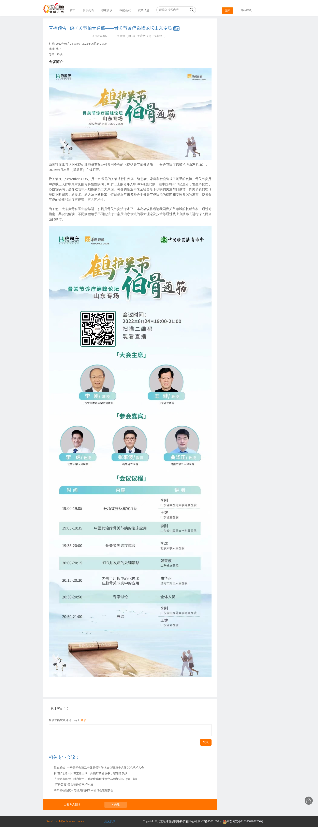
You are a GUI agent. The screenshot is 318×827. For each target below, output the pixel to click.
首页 (72, 10)
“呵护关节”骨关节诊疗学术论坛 (73, 784)
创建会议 (106, 10)
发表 (206, 742)
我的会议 (125, 10)
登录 (228, 10)
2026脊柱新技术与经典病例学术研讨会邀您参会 (83, 790)
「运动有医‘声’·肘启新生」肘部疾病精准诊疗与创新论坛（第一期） (96, 779)
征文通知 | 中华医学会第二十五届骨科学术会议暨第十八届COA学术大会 (99, 767)
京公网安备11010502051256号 (243, 821)
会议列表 (88, 10)
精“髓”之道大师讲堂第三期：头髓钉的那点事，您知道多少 (90, 773)
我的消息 (143, 10)
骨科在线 (246, 10)
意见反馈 (110, 821)
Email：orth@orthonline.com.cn (65, 821)
